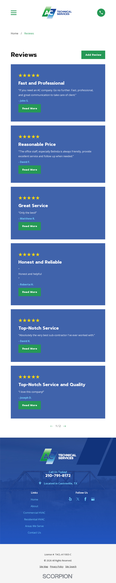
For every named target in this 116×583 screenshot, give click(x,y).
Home (34, 499)
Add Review (93, 55)
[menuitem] (44, 567)
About (34, 506)
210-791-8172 (58, 476)
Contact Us (34, 532)
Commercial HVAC (34, 512)
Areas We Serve (34, 526)
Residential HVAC (34, 519)
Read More (29, 108)
